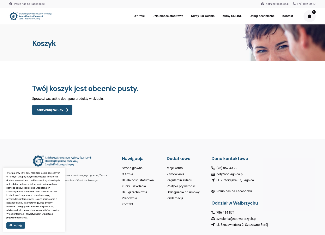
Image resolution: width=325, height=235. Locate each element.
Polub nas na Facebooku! (27, 3)
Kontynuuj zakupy (52, 110)
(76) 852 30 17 (304, 3)
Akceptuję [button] (15, 225)
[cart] (309, 16)
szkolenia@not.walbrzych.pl (236, 219)
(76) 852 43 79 (226, 168)
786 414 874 (225, 213)
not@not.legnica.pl (275, 3)
